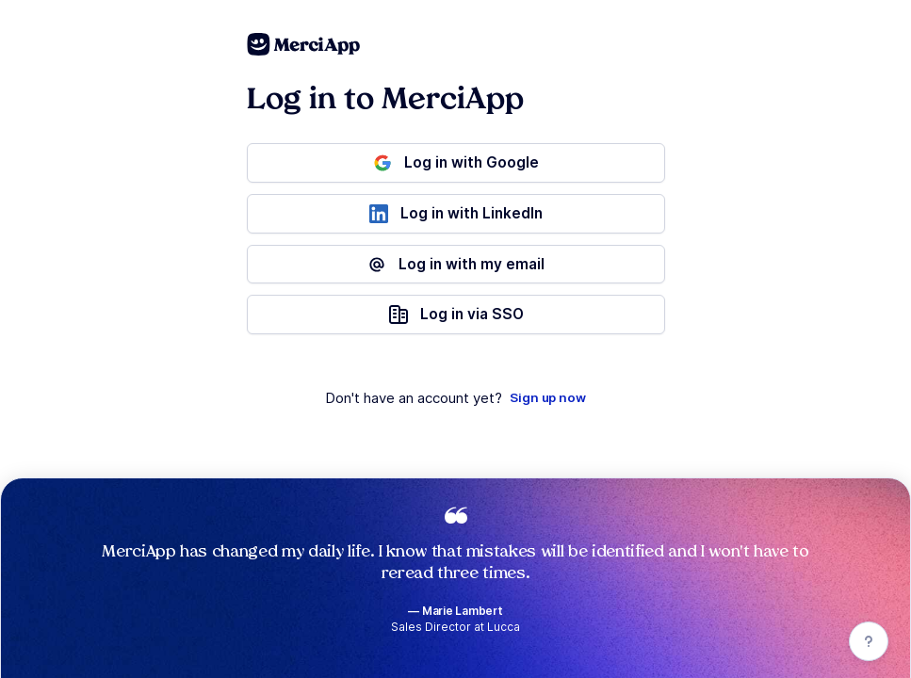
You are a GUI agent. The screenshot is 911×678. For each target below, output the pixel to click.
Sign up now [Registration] (548, 397)
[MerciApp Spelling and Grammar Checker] (304, 44)
